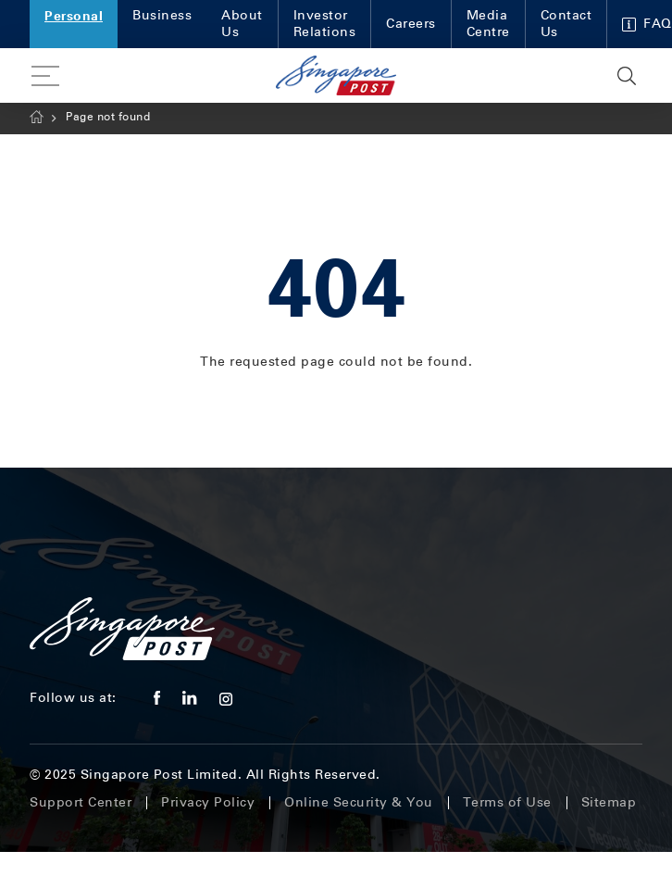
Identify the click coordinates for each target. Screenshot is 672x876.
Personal (73, 15)
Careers (411, 23)
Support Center (80, 802)
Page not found (108, 116)
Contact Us (566, 23)
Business (162, 15)
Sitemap (609, 802)
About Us (242, 23)
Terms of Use (507, 802)
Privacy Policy (208, 802)
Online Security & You (358, 802)
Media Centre (488, 23)
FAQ (647, 23)
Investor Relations (324, 23)
